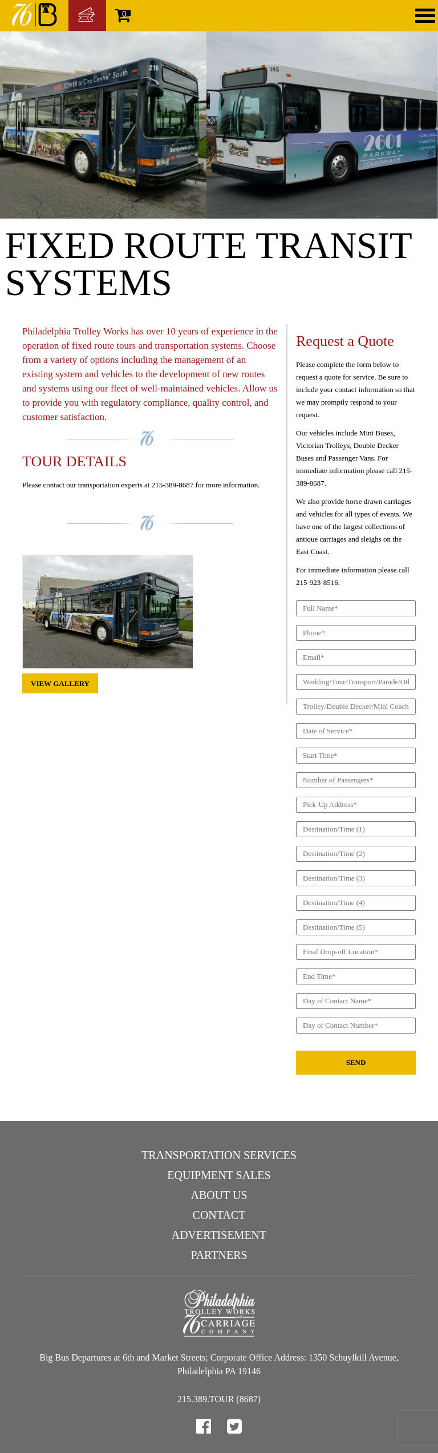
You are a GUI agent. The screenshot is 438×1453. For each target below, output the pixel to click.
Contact (219, 1215)
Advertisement (219, 1235)
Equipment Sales (218, 1175)
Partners (218, 1255)
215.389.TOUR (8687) (219, 1399)
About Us (218, 1195)
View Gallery (60, 683)
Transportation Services (219, 1155)
